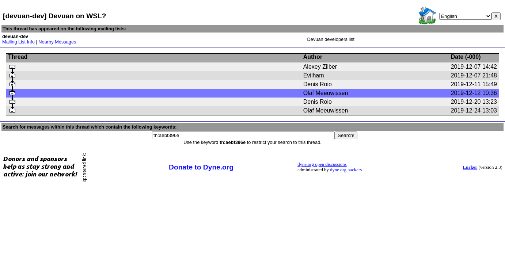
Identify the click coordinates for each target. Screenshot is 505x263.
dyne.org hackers (346, 169)
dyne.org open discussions (321, 164)
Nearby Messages (57, 42)
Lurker (470, 167)
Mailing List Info (18, 42)
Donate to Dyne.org (201, 167)
